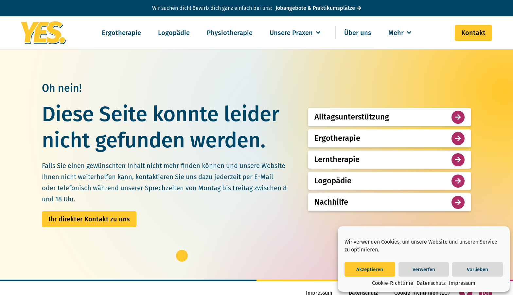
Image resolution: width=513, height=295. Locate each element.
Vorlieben (477, 269)
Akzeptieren (369, 269)
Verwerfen (424, 269)
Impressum (462, 283)
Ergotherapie (121, 33)
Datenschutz (431, 283)
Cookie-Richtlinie (392, 283)
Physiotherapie (230, 33)
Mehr (399, 33)
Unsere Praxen (295, 33)
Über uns (357, 33)
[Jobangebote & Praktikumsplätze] (317, 8)
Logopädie (174, 33)
